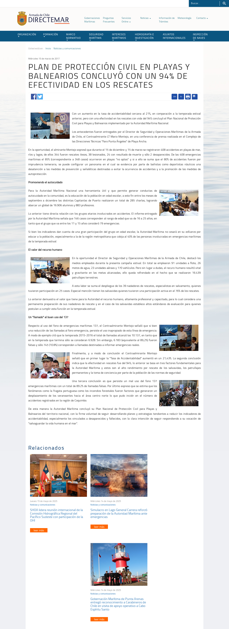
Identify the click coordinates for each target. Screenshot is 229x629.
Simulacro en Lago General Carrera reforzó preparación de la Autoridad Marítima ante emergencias (111, 511)
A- (181, 96)
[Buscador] (204, 3)
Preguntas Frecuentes (109, 19)
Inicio (48, 48)
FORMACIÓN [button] (50, 35)
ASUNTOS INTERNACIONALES (174, 36)
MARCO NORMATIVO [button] (73, 37)
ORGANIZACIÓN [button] (27, 35)
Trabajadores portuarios (177, 582)
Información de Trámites (167, 19)
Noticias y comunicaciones (67, 48)
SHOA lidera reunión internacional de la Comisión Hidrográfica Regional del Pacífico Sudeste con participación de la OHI (56, 512)
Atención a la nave (174, 578)
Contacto (202, 18)
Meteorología (184, 18)
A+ (174, 96)
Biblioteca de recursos (75, 618)
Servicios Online (126, 19)
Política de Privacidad (51, 618)
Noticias (145, 18)
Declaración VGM (174, 586)
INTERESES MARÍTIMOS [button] (119, 37)
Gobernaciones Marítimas (92, 19)
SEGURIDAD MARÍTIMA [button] (96, 37)
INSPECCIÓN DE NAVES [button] (200, 37)
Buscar (224, 3)
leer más (39, 528)
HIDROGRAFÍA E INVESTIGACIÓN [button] (144, 37)
